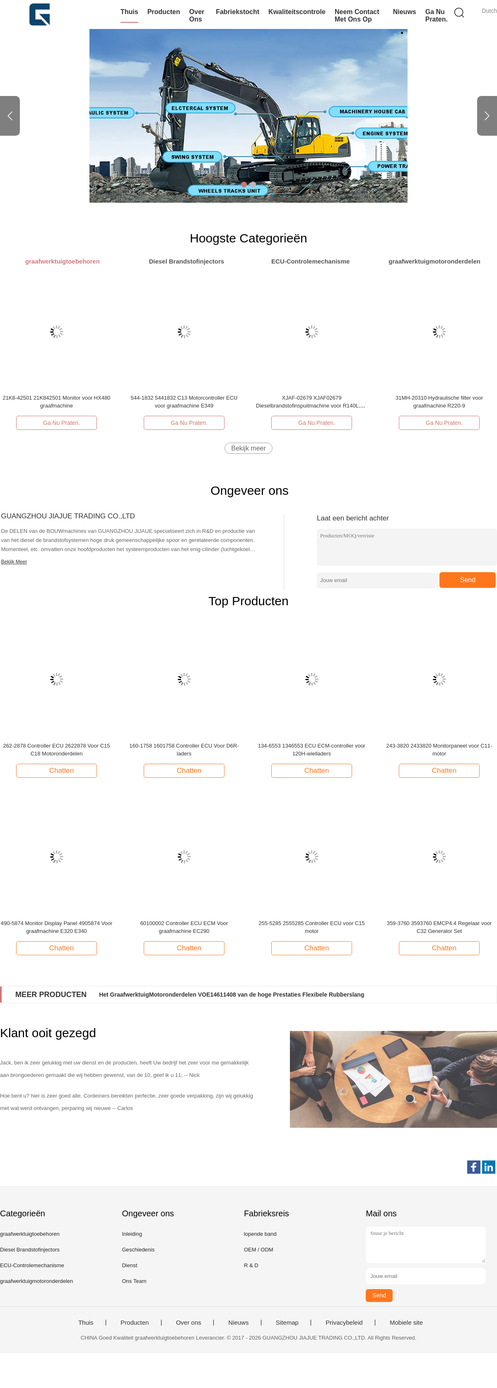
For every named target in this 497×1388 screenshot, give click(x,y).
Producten (163, 11)
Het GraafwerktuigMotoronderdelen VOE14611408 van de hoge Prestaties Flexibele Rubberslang (231, 994)
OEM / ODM (258, 1250)
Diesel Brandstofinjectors (30, 1250)
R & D (251, 1265)
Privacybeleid (344, 1323)
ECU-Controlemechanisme (32, 1265)
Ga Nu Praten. (436, 15)
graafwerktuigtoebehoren (30, 1234)
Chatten (57, 770)
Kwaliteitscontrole (297, 11)
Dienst (129, 1265)
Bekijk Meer (14, 562)
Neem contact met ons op (357, 15)
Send (467, 579)
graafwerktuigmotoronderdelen (36, 1281)
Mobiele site (406, 1323)
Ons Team (134, 1281)
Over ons (196, 15)
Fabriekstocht (237, 11)
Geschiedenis (138, 1250)
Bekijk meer (248, 448)
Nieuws (404, 11)
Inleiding (132, 1234)
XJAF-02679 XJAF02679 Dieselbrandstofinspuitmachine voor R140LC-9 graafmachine (311, 406)
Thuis (129, 11)
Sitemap (287, 1323)
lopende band (260, 1234)
